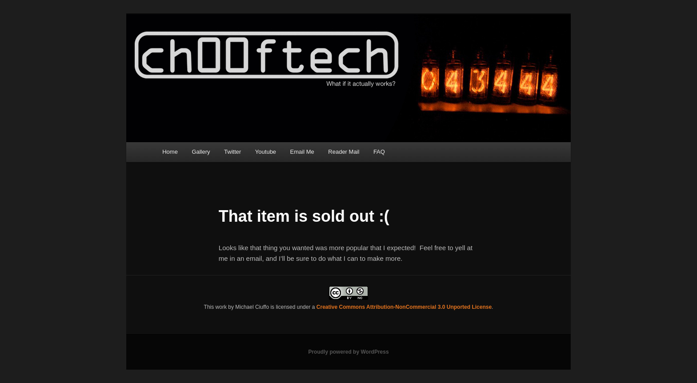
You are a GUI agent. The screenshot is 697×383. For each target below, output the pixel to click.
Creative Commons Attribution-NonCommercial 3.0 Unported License (404, 307)
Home (170, 151)
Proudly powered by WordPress (348, 352)
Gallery (201, 151)
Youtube (265, 151)
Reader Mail (343, 151)
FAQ (379, 151)
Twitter (232, 151)
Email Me (302, 151)
